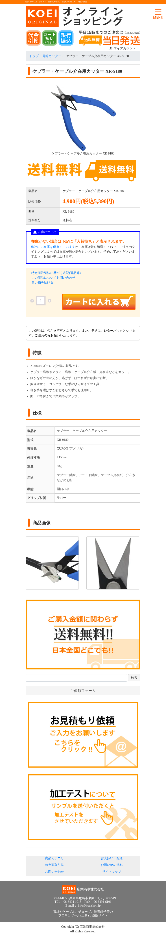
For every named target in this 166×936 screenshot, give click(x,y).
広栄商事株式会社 (92, 926)
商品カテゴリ (54, 858)
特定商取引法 (54, 865)
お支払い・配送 (112, 858)
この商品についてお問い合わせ (53, 277)
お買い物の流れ (112, 865)
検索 (134, 677)
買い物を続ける (42, 282)
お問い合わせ (54, 871)
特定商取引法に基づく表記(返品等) (56, 273)
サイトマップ (111, 871)
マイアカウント (122, 48)
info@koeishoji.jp (89, 905)
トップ (34, 56)
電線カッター (51, 56)
